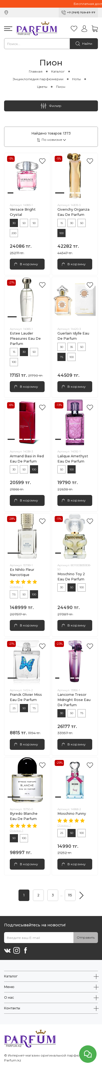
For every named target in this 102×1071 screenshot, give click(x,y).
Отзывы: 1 (16, 586)
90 (34, 223)
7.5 (14, 594)
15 (61, 223)
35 (71, 346)
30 (14, 223)
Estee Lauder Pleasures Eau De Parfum (25, 338)
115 (70, 895)
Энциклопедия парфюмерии (38, 79)
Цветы (42, 87)
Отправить (86, 937)
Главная (35, 71)
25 (14, 708)
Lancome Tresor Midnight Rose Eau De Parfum (74, 700)
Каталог (58, 71)
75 (61, 357)
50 (24, 223)
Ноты (76, 79)
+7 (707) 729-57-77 (81, 12)
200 (13, 233)
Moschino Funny (71, 814)
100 (61, 233)
